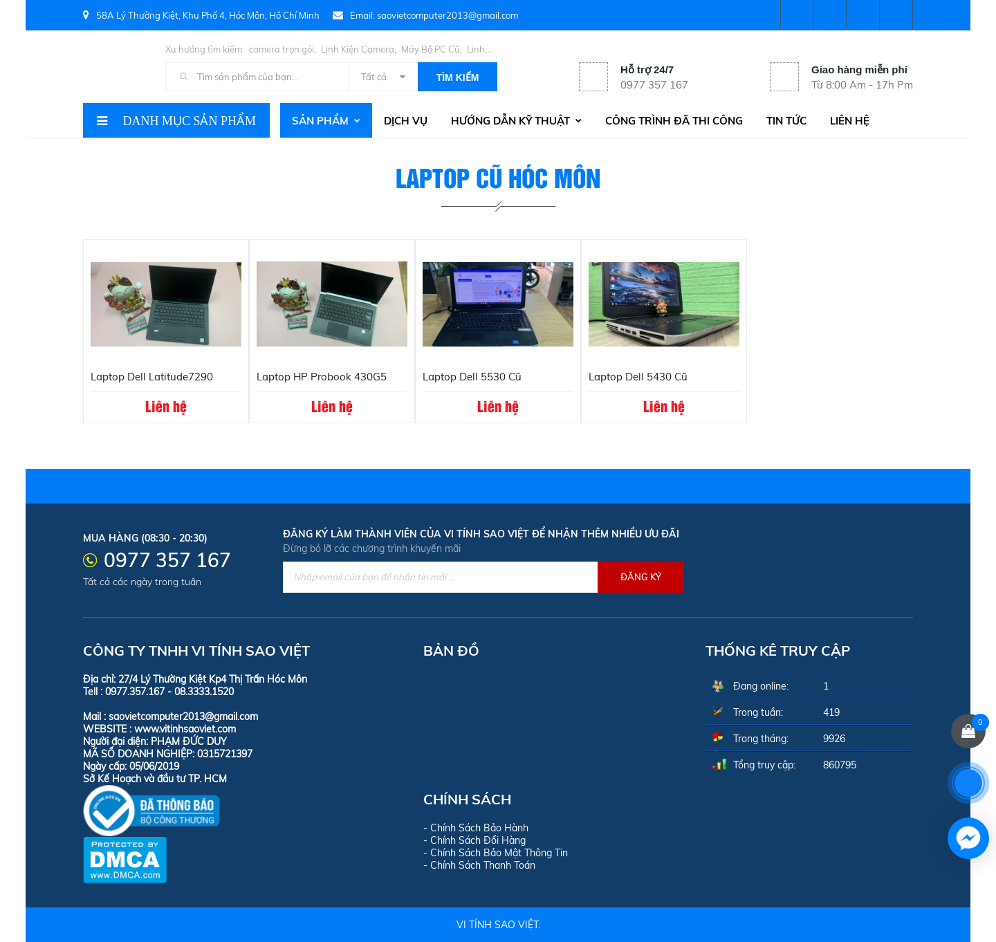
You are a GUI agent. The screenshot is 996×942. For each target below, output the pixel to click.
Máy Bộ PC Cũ (430, 49)
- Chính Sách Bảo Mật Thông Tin (495, 853)
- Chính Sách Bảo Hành (475, 828)
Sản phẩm (326, 120)
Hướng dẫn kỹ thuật (516, 120)
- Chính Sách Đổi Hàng (474, 840)
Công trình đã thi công (674, 120)
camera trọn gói (281, 49)
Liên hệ (849, 120)
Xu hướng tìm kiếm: (204, 49)
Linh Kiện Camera (357, 49)
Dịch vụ (405, 120)
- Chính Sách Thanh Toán (479, 865)
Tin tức (786, 120)
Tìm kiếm (457, 77)
